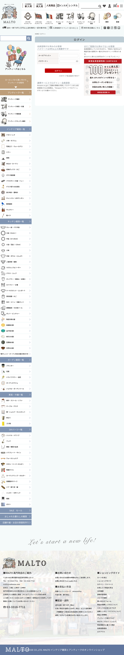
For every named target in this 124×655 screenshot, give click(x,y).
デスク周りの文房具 (10, 186)
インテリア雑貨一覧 (16, 129)
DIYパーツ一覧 (15, 429)
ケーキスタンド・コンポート (13, 290)
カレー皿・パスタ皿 (10, 227)
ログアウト (101, 632)
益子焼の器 (7, 330)
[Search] (90, 6)
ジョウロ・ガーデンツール (12, 388)
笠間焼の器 (7, 342)
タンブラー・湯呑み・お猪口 (13, 279)
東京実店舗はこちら (92, 27)
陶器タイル (7, 470)
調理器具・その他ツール (11, 307)
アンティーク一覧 (16, 92)
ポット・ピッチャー (10, 313)
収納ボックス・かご (10, 169)
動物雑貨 (6, 204)
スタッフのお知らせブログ (106, 608)
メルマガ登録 (102, 598)
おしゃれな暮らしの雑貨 (16, 516)
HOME (37, 34)
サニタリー (7, 209)
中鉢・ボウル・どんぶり (11, 256)
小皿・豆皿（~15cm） (11, 244)
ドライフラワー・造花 (11, 377)
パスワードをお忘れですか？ (69, 76)
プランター (7, 365)
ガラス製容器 (8, 175)
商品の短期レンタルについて (107, 604)
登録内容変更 (102, 594)
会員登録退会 (102, 628)
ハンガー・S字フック (10, 493)
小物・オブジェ (9, 140)
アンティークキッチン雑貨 (13, 121)
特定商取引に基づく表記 (106, 625)
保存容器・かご (9, 296)
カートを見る (102, 577)
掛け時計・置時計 (9, 192)
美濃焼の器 (7, 325)
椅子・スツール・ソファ (11, 400)
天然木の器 (7, 348)
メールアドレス (44, 55)
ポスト (6, 504)
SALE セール (15, 510)
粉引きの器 (7, 336)
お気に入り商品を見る (105, 588)
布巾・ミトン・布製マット (12, 302)
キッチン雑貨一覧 (16, 221)
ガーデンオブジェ (9, 383)
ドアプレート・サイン (11, 452)
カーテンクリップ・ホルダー (13, 475)
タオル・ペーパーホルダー (12, 464)
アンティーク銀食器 (11, 114)
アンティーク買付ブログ (105, 618)
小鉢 (5, 250)
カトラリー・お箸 (9, 284)
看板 (5, 498)
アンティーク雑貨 (10, 99)
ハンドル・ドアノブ (10, 435)
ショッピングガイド (104, 581)
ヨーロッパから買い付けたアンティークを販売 (16, 81)
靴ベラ (6, 215)
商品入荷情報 (102, 615)
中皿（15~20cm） (10, 238)
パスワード (43, 61)
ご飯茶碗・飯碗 (9, 261)
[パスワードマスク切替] (76, 61)
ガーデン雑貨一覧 (16, 359)
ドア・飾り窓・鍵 (9, 487)
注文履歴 (100, 591)
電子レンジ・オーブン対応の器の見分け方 (14, 354)
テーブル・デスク (9, 406)
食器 (117, 17)
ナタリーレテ (8, 135)
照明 (5, 158)
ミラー (6, 152)
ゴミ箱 (6, 423)
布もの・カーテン (9, 163)
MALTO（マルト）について (107, 621)
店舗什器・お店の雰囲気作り (16, 522)
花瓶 (5, 371)
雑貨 (107, 17)
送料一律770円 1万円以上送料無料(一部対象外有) (24, 27)
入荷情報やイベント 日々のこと (64, 27)
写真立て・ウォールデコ (11, 146)
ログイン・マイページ (105, 584)
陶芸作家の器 (8, 319)
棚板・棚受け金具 (9, 447)
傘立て (6, 417)
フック (6, 441)
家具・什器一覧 (16, 394)
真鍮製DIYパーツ (9, 481)
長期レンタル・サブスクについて (109, 611)
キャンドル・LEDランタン (12, 198)
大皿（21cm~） (9, 233)
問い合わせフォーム (104, 601)
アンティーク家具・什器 (12, 106)
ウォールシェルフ (9, 458)
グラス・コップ (9, 273)
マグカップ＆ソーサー (11, 267)
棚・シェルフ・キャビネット (13, 412)
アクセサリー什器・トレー (12, 181)
